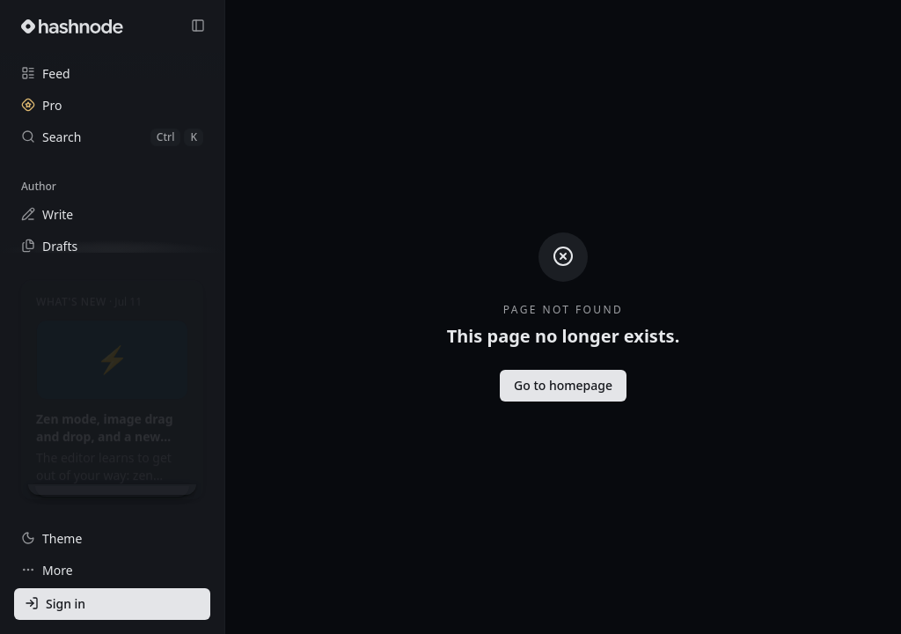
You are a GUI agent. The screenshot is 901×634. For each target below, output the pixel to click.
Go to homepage (563, 385)
